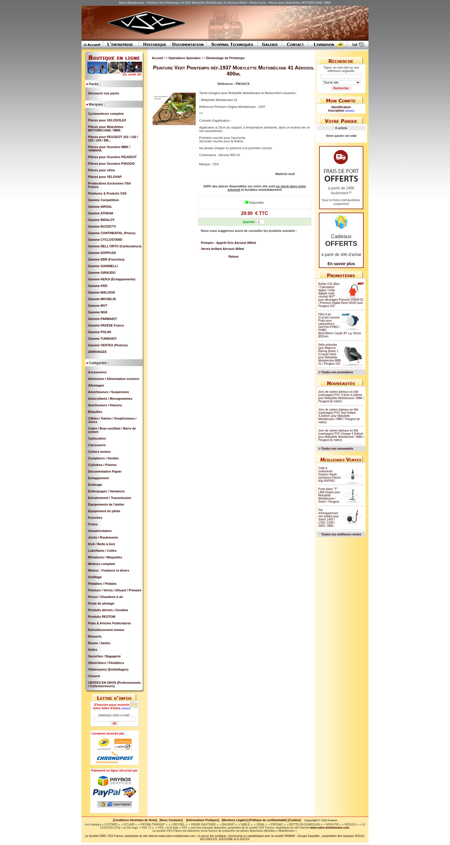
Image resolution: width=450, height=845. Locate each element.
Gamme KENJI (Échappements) (111, 279)
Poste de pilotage (101, 603)
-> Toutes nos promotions (335, 372)
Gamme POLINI (99, 332)
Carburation (97, 438)
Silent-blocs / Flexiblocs (106, 663)
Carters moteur (99, 451)
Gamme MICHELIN (102, 299)
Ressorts (95, 636)
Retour (233, 256)
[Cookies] (294, 820)
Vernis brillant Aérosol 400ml (222, 248)
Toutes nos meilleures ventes (341, 534)
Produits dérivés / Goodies (108, 610)
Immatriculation (100, 531)
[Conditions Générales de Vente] (136, 820)
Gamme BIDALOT (101, 220)
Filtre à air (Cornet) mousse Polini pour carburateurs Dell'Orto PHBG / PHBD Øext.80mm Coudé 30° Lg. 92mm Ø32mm (339, 325)
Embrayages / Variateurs (106, 491)
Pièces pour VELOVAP (105, 176)
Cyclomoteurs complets (106, 113)
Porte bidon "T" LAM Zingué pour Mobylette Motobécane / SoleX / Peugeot (329, 495)
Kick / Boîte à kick (101, 544)
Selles (92, 649)
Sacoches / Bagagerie (104, 656)
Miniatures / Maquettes (105, 557)
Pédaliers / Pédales (102, 583)
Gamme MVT (97, 305)
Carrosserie (97, 445)
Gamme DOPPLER (102, 253)
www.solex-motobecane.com (329, 827)
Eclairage (95, 484)
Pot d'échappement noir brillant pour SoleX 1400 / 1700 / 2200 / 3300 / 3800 (328, 517)
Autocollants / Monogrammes (110, 398)
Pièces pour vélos (101, 170)
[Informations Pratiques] (203, 820)
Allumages (96, 385)
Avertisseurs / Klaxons (105, 405)
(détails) (126, 708)
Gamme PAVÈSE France (106, 325)
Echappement (98, 478)
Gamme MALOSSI (101, 292)
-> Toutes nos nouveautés (335, 448)
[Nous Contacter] (171, 820)
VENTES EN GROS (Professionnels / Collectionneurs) (114, 684)
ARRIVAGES (97, 351)
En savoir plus (341, 263)
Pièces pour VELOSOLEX (107, 120)
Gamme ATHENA (100, 213)
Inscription (336, 110)
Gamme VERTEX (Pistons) (108, 345)
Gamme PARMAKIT (102, 318)
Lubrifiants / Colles (102, 550)
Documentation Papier (105, 471)
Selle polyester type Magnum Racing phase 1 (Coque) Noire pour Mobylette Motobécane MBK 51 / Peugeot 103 (329, 354)
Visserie (94, 676)
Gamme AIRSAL (100, 206)
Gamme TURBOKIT (102, 338)
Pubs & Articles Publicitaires (109, 623)
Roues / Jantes (99, 643)
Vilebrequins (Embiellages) (108, 669)
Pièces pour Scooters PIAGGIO (111, 163)
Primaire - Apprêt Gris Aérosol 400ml (228, 242)
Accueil (157, 58)
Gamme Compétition (103, 200)
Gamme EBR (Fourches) (106, 259)
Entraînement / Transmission (109, 498)
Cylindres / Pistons (102, 465)
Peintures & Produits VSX (107, 193)
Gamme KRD (97, 286)
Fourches (95, 517)
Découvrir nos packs (103, 93)
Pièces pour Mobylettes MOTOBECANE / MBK (105, 128)
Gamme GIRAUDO (101, 272)
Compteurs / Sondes (103, 458)
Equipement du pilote (104, 511)
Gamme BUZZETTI (102, 226)
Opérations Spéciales (184, 58)
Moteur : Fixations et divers (108, 570)
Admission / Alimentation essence (113, 378)
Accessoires (97, 372)
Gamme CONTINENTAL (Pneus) (111, 233)
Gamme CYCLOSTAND (105, 239)
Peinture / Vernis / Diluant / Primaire (114, 590)
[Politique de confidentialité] (268, 820)
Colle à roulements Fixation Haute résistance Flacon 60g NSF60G (329, 474)
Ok (114, 723)
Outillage (95, 577)
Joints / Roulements (103, 537)
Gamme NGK (98, 312)
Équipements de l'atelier (106, 504)
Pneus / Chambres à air (105, 597)
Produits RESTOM (101, 616)
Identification (341, 107)
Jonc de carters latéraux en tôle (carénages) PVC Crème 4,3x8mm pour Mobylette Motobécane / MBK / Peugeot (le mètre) (341, 396)
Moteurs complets (101, 564)
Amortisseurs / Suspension (108, 392)
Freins (93, 524)
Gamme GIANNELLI (103, 266)
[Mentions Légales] (235, 820)
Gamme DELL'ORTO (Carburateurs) (114, 246)
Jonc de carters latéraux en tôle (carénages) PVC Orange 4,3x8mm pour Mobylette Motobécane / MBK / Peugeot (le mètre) (341, 435)
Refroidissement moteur (106, 630)
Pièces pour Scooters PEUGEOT (112, 157)
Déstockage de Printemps (225, 58)
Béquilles (95, 411)
